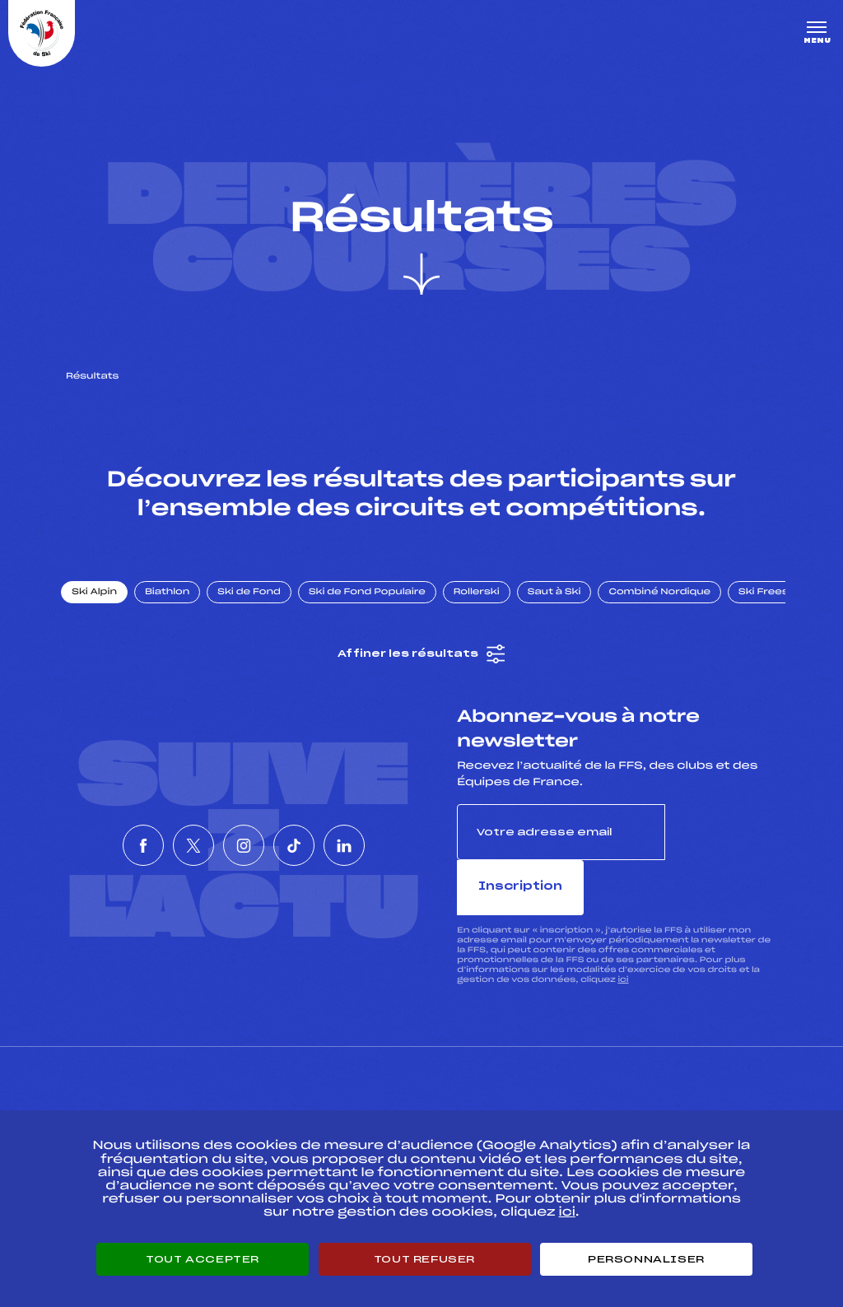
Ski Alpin (104, 603)
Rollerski (486, 603)
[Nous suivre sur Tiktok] (319, 830)
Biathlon (177, 603)
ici (622, 935)
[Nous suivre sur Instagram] (244, 830)
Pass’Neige (375, 1098)
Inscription (721, 843)
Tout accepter (202, 1259)
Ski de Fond (259, 603)
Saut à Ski (563, 603)
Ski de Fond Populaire (377, 603)
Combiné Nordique (669, 603)
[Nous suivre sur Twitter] (169, 830)
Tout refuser (424, 1259)
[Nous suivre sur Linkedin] (393, 830)
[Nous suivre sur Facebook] (94, 830)
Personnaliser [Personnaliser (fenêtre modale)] (646, 1259)
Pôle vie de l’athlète (626, 1098)
